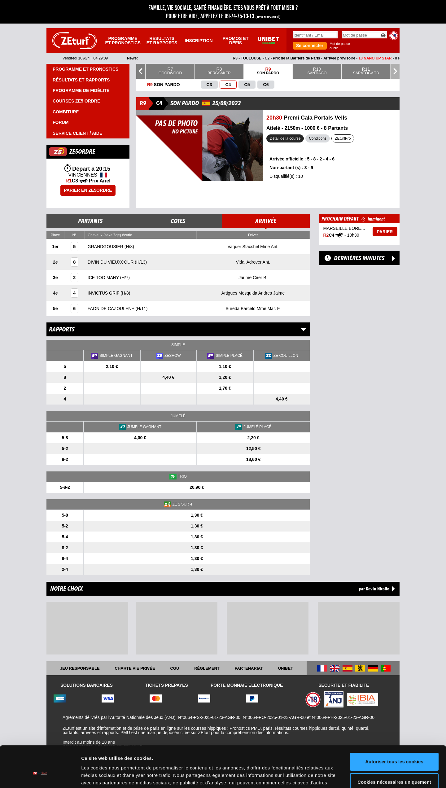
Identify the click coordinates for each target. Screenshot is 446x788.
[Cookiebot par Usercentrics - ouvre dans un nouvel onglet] (40, 776)
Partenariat (249, 668)
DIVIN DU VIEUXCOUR (111, 262)
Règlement (207, 668)
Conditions (317, 138)
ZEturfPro (343, 138)
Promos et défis (235, 40)
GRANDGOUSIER (106, 246)
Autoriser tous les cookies (394, 730)
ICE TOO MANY (104, 277)
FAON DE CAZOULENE (112, 308)
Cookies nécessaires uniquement (394, 750)
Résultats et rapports (161, 40)
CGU (174, 668)
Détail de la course (285, 138)
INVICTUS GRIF (104, 293)
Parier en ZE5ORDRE (88, 190)
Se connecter (309, 45)
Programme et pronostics (122, 40)
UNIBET (285, 668)
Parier (385, 231)
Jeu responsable (80, 668)
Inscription (198, 40)
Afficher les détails (102, 775)
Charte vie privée (135, 668)
